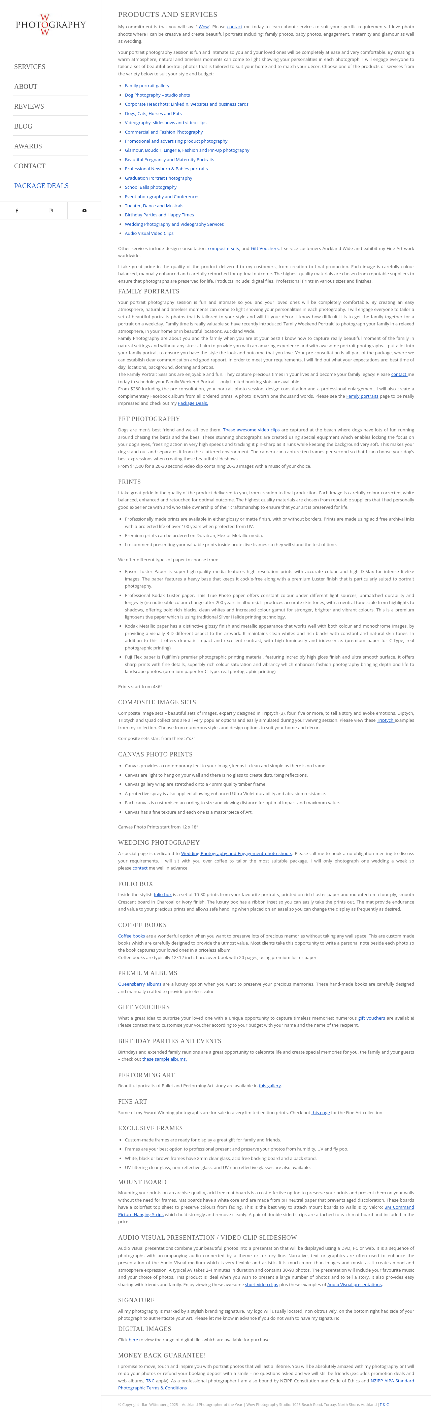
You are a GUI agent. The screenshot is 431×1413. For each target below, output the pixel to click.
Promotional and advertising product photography (176, 141)
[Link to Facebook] (17, 210)
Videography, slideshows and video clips (165, 122)
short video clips (261, 1284)
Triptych (386, 720)
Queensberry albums (139, 984)
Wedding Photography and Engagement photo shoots (236, 853)
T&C (150, 1381)
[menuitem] (50, 66)
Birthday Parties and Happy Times (159, 215)
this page (320, 1112)
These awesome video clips (251, 430)
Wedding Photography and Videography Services (174, 224)
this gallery (270, 1086)
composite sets (223, 248)
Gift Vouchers (265, 248)
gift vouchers (371, 1018)
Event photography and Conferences (162, 196)
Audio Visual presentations (354, 1284)
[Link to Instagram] (50, 210)
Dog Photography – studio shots (157, 95)
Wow (204, 27)
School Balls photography (151, 187)
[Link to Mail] (84, 210)
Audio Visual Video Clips (149, 233)
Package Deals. (193, 403)
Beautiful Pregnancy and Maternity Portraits (169, 159)
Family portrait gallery (147, 85)
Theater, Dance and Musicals (154, 206)
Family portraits (362, 396)
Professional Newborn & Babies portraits (166, 169)
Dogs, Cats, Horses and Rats (153, 113)
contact (234, 27)
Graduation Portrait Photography (158, 178)
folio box (163, 894)
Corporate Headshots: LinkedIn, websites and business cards (186, 104)
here (134, 1340)
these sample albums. (164, 1059)
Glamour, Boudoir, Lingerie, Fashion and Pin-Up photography (187, 150)
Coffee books (131, 936)
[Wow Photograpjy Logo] (50, 24)
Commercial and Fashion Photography (164, 132)
